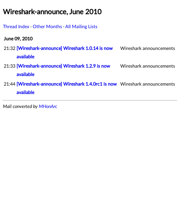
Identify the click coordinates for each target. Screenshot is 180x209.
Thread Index (16, 26)
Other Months (47, 26)
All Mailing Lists (81, 26)
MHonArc (48, 106)
